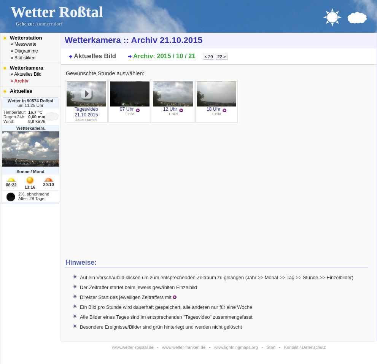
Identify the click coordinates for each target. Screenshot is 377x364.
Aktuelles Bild (95, 56)
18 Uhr (216, 96)
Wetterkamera (26, 68)
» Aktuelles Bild (26, 74)
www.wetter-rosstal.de (132, 347)
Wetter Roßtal (57, 12)
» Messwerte (24, 44)
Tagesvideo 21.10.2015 (86, 99)
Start (270, 347)
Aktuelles (21, 91)
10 (179, 56)
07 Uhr (130, 96)
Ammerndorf (49, 24)
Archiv (143, 56)
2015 (164, 56)
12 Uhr (173, 96)
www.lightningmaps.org (236, 347)
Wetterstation (26, 38)
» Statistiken (23, 57)
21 (192, 56)
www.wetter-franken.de (183, 347)
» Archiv (20, 81)
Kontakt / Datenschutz (305, 347)
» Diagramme (24, 51)
